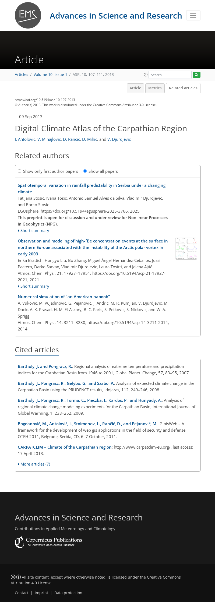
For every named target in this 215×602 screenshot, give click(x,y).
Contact (22, 592)
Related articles (183, 88)
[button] (146, 74)
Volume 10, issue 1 (50, 74)
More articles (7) (35, 464)
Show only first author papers (48, 171)
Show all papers (100, 171)
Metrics (155, 88)
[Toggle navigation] (193, 15)
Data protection (68, 592)
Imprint (41, 592)
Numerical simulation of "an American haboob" (64, 296)
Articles (21, 74)
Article (135, 88)
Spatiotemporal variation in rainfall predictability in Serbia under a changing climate (91, 188)
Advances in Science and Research (116, 15)
